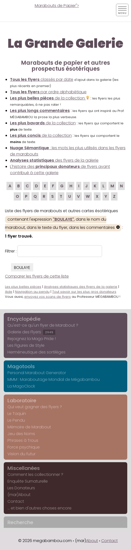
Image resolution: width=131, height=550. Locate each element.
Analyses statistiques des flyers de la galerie (80, 286)
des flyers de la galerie (54, 160)
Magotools (21, 366)
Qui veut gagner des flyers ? (35, 407)
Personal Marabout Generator (37, 373)
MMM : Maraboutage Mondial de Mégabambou (54, 379)
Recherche (20, 522)
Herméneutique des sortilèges (37, 352)
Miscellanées (24, 468)
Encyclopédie (24, 318)
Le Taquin (17, 413)
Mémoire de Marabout (29, 427)
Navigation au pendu (32, 291)
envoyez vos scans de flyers (47, 296)
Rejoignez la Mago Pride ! (32, 339)
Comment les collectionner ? (35, 474)
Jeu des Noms (21, 434)
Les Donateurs (21, 488)
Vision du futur (22, 454)
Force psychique (24, 447)
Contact (16, 501)
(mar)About (19, 495)
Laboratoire (22, 400)
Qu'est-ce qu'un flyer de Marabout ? (43, 325)
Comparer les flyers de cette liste (37, 276)
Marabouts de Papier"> (57, 5)
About (92, 541)
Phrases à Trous (23, 440)
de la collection (50, 98)
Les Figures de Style (26, 345)
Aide (8, 291)
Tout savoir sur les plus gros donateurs (84, 291)
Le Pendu (16, 420)
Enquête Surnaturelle (28, 481)
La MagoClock (21, 386)
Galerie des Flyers (31, 332)
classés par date (41, 79)
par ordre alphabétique (48, 92)
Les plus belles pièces (23, 286)
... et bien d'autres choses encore (40, 508)
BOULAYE (22, 267)
